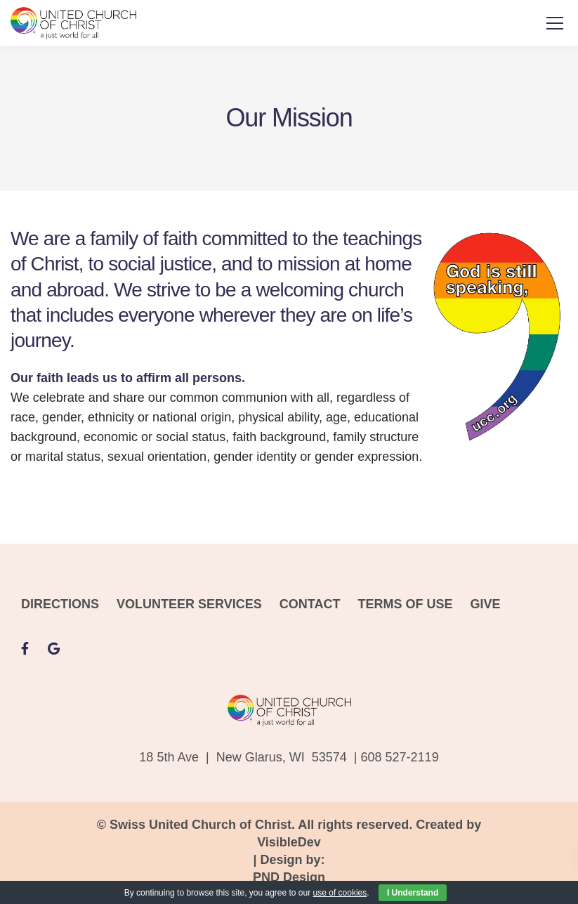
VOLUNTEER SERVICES (189, 604)
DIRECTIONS (60, 604)
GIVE (485, 604)
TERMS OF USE (404, 604)
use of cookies (340, 893)
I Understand (412, 893)
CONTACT (310, 604)
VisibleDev (289, 842)
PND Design (289, 877)
